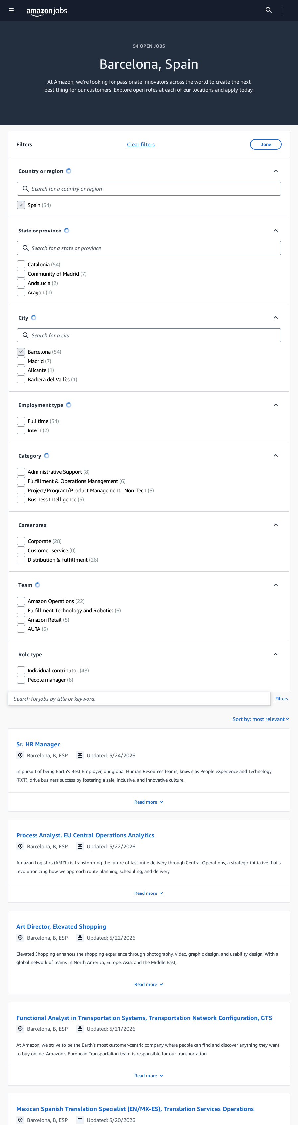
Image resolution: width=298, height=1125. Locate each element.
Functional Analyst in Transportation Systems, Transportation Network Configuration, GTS (144, 1017)
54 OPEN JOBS (149, 46)
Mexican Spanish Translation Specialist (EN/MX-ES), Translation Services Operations (135, 1108)
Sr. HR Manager (38, 744)
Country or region (40, 171)
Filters (281, 698)
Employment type (40, 405)
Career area (32, 525)
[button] (149, 770)
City (23, 317)
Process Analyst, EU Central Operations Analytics (85, 835)
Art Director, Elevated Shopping (61, 926)
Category (29, 455)
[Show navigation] (11, 10)
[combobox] (149, 189)
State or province (39, 230)
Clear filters (141, 144)
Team (29, 585)
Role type (30, 654)
